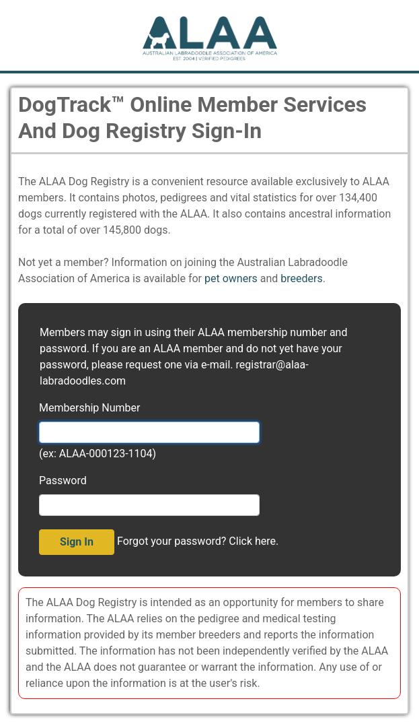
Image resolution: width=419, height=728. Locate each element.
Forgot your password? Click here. (197, 541)
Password (63, 480)
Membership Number (89, 407)
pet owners (231, 278)
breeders (301, 278)
